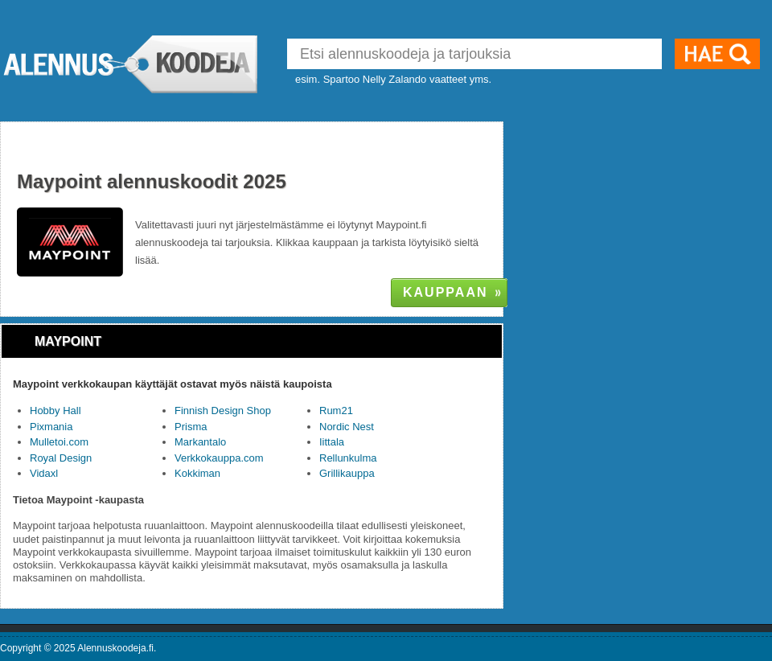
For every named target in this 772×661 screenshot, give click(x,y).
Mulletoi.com (59, 442)
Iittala (331, 442)
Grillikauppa (347, 473)
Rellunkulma (348, 458)
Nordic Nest (346, 427)
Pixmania (51, 427)
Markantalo (200, 442)
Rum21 (336, 410)
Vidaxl (44, 473)
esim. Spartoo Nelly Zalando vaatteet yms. (393, 79)
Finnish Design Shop (223, 410)
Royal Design (61, 458)
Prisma (191, 427)
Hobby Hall (55, 410)
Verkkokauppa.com (219, 458)
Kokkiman (197, 473)
